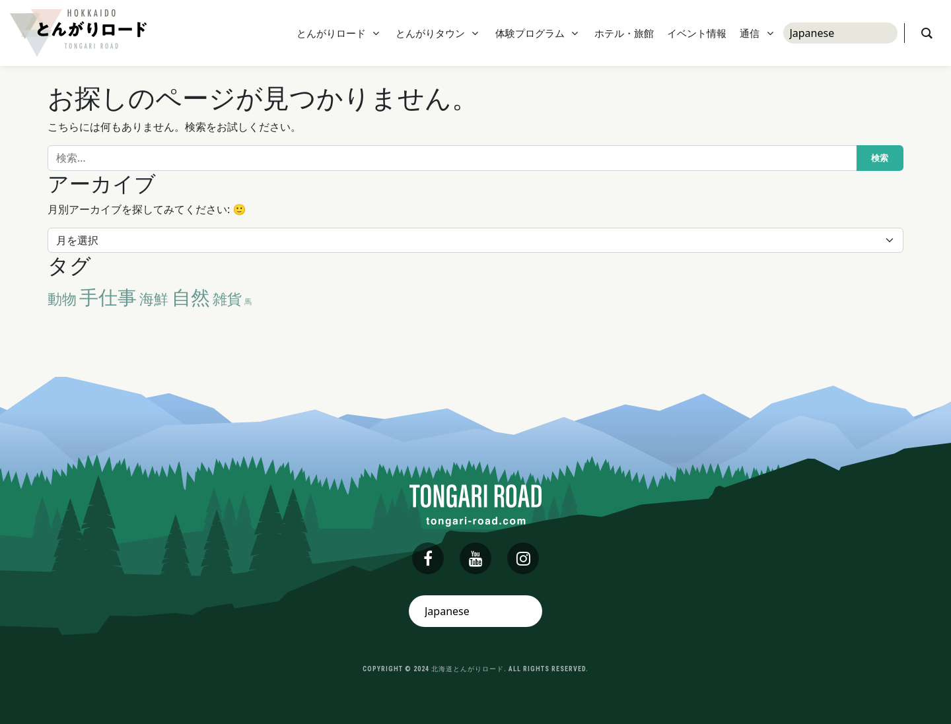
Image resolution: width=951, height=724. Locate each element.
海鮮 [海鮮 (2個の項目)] (153, 298)
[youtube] (475, 558)
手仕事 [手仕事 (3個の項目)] (108, 297)
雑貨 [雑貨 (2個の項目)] (227, 298)
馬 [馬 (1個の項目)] (248, 301)
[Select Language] (840, 33)
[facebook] (428, 558)
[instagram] (523, 558)
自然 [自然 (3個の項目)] (191, 297)
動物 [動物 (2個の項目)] (62, 298)
